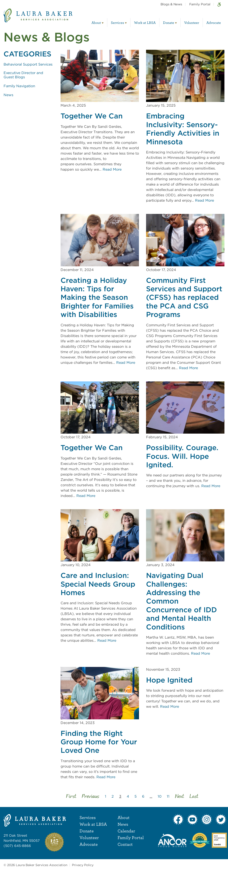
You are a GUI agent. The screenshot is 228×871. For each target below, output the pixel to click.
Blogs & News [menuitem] (171, 4)
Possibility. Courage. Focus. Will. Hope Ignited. (182, 456)
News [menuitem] (123, 824)
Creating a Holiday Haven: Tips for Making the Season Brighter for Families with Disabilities (97, 297)
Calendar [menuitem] (126, 830)
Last (194, 796)
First (71, 796)
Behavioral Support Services (28, 64)
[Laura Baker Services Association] (38, 19)
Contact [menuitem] (125, 844)
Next (179, 796)
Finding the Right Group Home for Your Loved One (99, 742)
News (8, 95)
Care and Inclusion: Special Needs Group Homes (98, 584)
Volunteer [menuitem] (191, 23)
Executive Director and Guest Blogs (23, 75)
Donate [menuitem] (168, 23)
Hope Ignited (169, 680)
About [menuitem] (96, 23)
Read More (112, 169)
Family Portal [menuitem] (199, 4)
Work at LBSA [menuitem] (145, 23)
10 (159, 796)
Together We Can (92, 116)
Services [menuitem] (117, 23)
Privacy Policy (83, 865)
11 (168, 796)
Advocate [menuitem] (213, 23)
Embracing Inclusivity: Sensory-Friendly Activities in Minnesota (182, 129)
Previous (90, 796)
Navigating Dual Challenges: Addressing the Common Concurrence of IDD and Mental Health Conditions (181, 601)
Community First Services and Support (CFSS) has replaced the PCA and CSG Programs (184, 297)
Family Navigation (19, 86)
